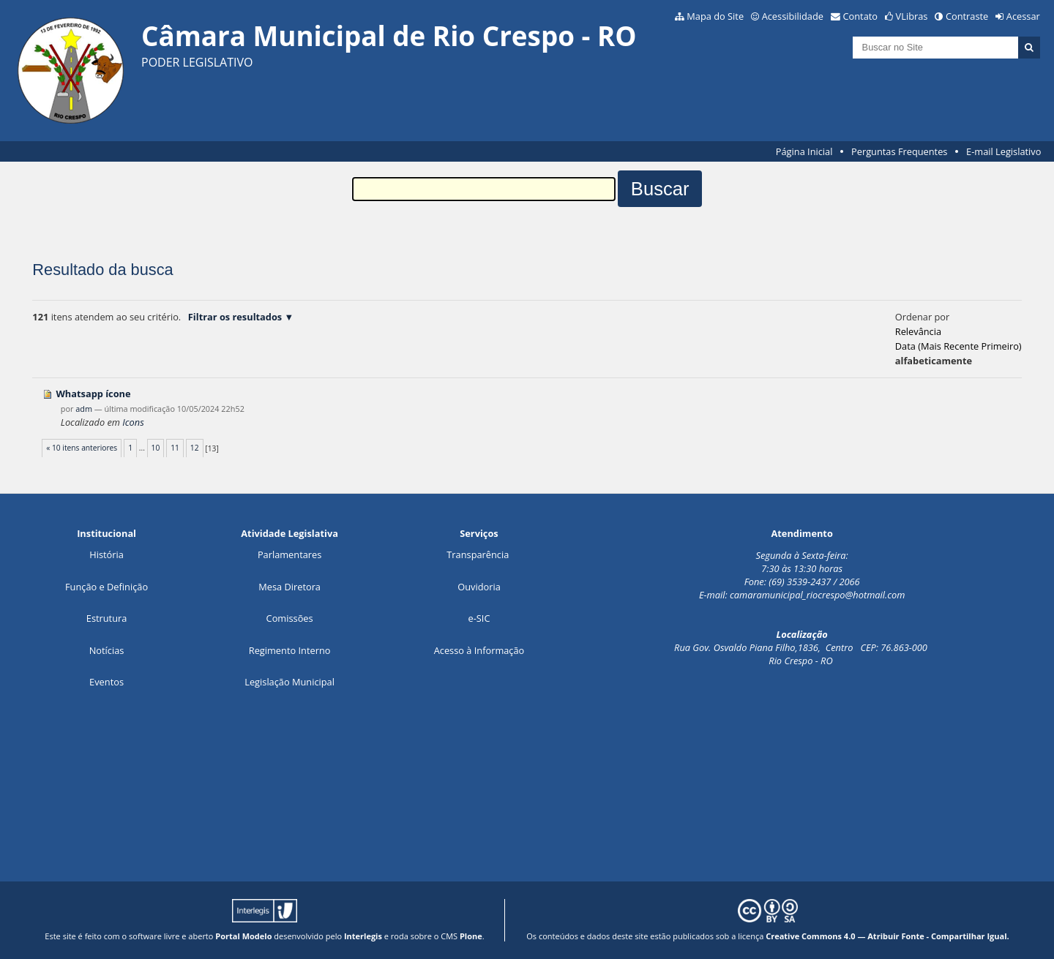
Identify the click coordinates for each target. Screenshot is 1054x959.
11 (175, 448)
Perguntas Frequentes (899, 151)
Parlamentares (289, 554)
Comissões (289, 618)
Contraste (967, 16)
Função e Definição (106, 586)
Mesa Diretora (289, 586)
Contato (860, 16)
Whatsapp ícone (93, 393)
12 (194, 448)
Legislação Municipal (289, 681)
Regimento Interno (290, 650)
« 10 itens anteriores (81, 448)
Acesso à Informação (479, 650)
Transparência (477, 554)
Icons (132, 422)
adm (83, 408)
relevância (918, 331)
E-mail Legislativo (1003, 151)
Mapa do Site (715, 16)
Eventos (106, 681)
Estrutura (106, 618)
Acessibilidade (792, 16)
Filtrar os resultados (235, 316)
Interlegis (363, 935)
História (106, 554)
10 (156, 448)
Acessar (1023, 16)
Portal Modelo (243, 935)
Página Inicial (804, 151)
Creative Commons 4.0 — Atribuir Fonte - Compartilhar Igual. (887, 935)
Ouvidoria (479, 586)
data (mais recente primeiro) (958, 346)
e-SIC (479, 618)
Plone (471, 935)
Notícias (106, 650)
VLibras (912, 16)
